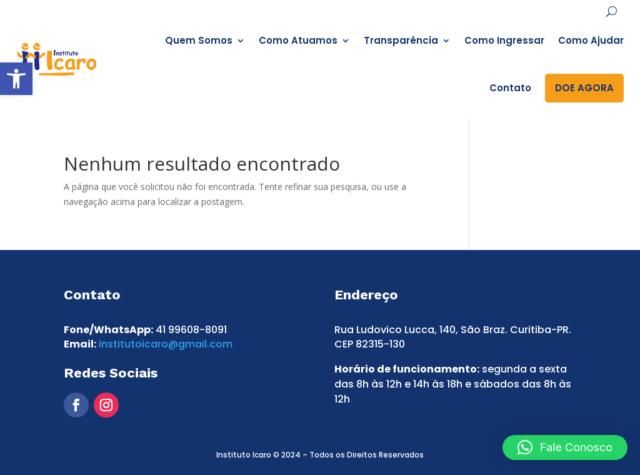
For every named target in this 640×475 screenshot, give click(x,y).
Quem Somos (198, 40)
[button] (16, 78)
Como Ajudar (591, 40)
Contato (510, 87)
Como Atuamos (298, 40)
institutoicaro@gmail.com (165, 344)
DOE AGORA (584, 87)
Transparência (401, 40)
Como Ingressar (504, 40)
